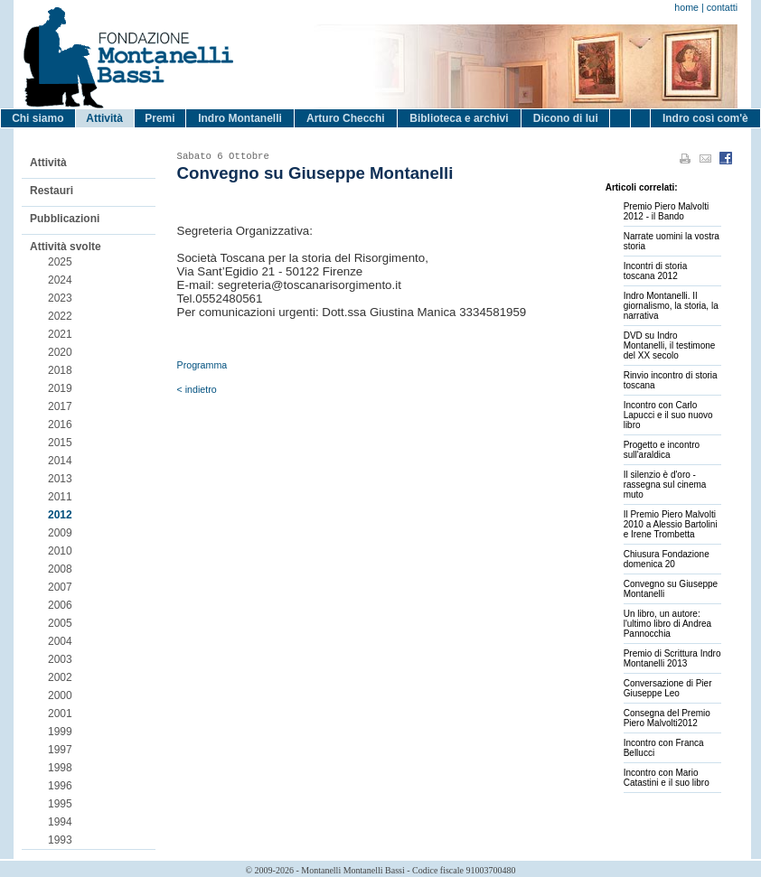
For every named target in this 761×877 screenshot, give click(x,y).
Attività (104, 118)
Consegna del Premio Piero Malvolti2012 (667, 718)
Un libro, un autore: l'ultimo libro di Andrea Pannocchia (668, 624)
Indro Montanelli (240, 118)
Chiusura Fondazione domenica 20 (666, 559)
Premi (159, 118)
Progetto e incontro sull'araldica (662, 450)
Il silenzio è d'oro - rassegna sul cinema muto (665, 484)
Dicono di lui (565, 118)
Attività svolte (65, 246)
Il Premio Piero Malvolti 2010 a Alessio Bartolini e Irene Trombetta (671, 524)
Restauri (51, 190)
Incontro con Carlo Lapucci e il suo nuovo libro (668, 415)
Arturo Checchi (345, 118)
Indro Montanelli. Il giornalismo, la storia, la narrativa (671, 306)
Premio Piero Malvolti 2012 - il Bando (666, 211)
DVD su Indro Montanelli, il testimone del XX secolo (670, 345)
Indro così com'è (705, 118)
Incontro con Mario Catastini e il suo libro (666, 778)
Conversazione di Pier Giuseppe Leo (668, 688)
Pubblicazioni (64, 218)
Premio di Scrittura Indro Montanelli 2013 (672, 658)
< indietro (197, 389)
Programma (202, 364)
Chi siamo (37, 118)
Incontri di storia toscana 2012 (656, 271)
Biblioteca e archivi (458, 118)
